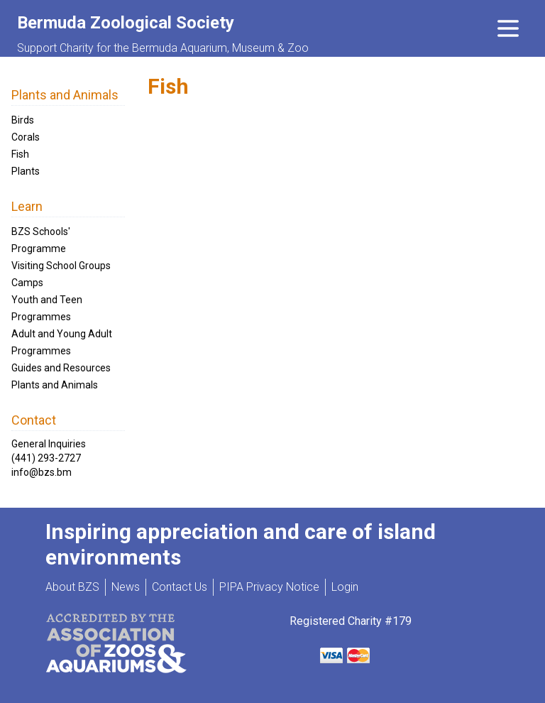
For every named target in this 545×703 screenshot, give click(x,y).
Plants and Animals (54, 385)
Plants (25, 171)
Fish (20, 154)
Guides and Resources (61, 368)
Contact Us (179, 587)
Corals (25, 137)
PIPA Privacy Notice (269, 587)
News (125, 587)
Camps (27, 282)
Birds (22, 120)
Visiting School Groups (61, 265)
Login (344, 587)
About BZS (72, 587)
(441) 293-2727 (46, 458)
